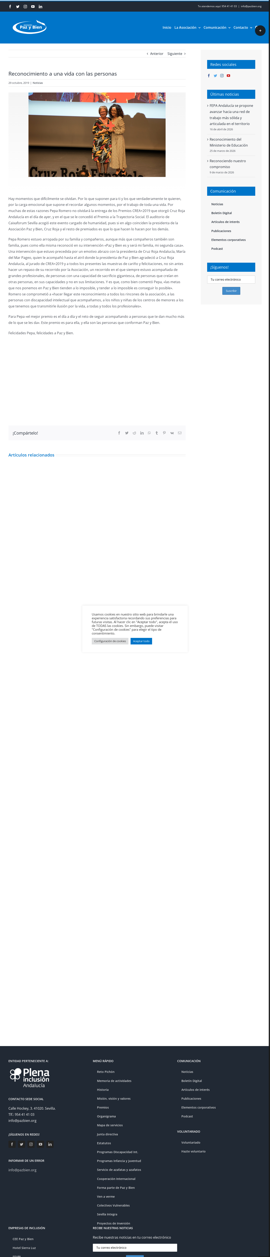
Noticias (38, 83)
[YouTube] (228, 75)
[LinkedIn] (50, 1144)
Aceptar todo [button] (141, 641)
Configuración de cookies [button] (110, 641)
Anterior (156, 53)
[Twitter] (215, 75)
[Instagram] (222, 75)
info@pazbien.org (251, 6)
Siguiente (174, 53)
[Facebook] (209, 75)
